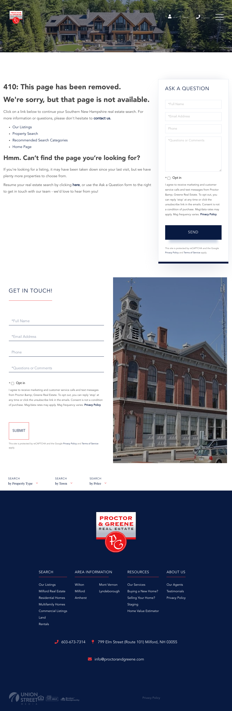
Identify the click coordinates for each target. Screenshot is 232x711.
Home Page (21, 143)
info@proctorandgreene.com (116, 659)
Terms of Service (192, 249)
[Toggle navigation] (218, 20)
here (76, 182)
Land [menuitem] (21, 616)
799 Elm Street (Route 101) (141, 642)
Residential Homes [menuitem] (31, 597)
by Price (97, 484)
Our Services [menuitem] (136, 583)
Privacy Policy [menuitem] (186, 597)
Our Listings (22, 124)
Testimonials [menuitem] (185, 590)
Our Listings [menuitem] (26, 583)
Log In (147, 20)
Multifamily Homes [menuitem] (31, 603)
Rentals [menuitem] (23, 623)
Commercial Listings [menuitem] (32, 610)
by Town (62, 484)
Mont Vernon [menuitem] (98, 583)
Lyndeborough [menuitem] (99, 590)
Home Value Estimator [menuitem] (143, 610)
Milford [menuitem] (69, 590)
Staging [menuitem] (132, 603)
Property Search (25, 130)
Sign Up (167, 20)
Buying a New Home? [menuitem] (142, 590)
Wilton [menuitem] (69, 583)
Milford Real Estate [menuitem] (31, 590)
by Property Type (20, 484)
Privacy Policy (208, 211)
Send (193, 229)
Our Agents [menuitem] (185, 583)
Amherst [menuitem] (70, 597)
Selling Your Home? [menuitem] (141, 597)
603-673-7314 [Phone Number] (193, 20)
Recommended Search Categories (40, 137)
